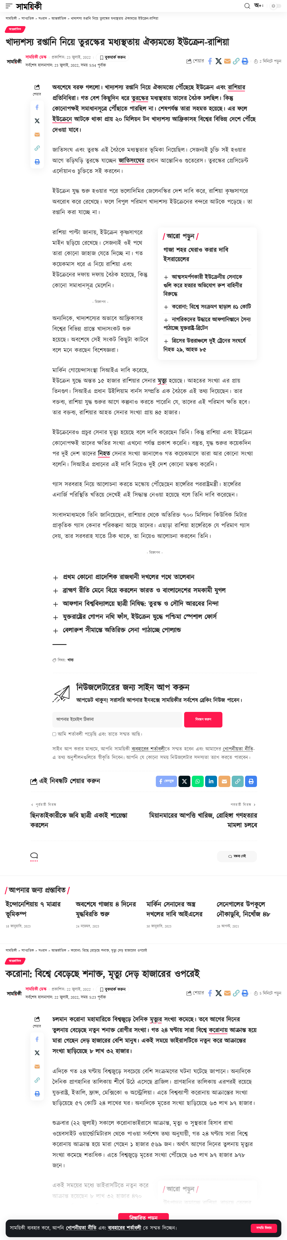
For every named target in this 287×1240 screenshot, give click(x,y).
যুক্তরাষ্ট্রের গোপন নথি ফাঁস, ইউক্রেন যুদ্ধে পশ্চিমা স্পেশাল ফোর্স (139, 617)
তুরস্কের (139, 98)
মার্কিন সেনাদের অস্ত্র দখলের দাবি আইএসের (174, 910)
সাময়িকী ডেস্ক (35, 57)
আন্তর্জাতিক (15, 29)
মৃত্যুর (156, 1019)
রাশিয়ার (236, 87)
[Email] (227, 61)
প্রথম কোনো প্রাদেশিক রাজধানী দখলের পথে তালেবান (128, 577)
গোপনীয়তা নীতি (81, 1228)
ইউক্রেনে (62, 119)
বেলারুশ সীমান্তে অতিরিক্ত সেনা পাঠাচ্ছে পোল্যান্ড (122, 630)
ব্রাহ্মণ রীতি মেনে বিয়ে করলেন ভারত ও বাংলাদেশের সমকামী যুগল (144, 591)
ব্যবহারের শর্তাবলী (124, 1228)
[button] (264, 1228)
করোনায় (218, 1030)
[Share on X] (219, 61)
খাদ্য (70, 660)
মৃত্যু (162, 381)
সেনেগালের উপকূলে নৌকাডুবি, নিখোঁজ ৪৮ (243, 910)
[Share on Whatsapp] (198, 781)
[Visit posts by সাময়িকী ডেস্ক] (14, 61)
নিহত (104, 454)
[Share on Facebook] (210, 61)
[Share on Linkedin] (211, 781)
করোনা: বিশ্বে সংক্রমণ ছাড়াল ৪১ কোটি (211, 307)
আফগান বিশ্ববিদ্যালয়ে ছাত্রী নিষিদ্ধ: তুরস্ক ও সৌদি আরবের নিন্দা (140, 604)
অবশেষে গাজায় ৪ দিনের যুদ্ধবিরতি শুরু (106, 910)
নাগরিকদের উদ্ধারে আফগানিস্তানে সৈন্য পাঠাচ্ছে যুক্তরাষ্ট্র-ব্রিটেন (207, 324)
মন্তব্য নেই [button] (237, 856)
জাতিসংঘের (131, 161)
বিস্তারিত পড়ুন (143, 1219)
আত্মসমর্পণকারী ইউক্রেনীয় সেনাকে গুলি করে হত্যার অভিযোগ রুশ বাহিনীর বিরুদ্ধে (203, 285)
